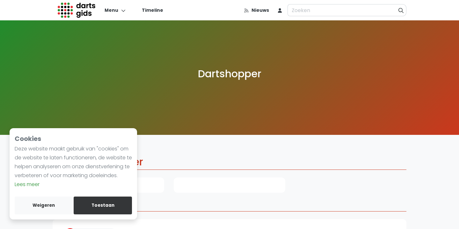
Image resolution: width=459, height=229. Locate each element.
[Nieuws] (256, 10)
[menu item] (279, 10)
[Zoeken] (401, 10)
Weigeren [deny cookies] (44, 205)
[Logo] (77, 10)
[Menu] (115, 10)
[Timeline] (148, 10)
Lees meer (27, 184)
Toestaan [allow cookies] (102, 205)
